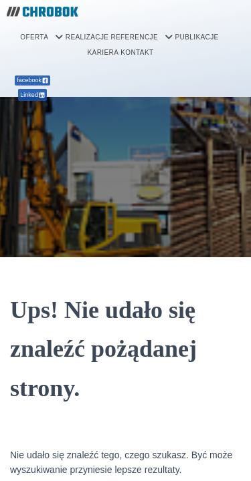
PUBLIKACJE (196, 37)
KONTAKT (136, 52)
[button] (41, 37)
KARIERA (103, 52)
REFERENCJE (141, 37)
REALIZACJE (87, 37)
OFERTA (41, 37)
